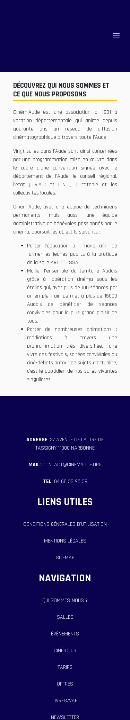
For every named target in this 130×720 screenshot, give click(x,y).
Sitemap (65, 557)
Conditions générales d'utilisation (65, 524)
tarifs (65, 667)
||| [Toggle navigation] (116, 36)
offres (65, 684)
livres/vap (65, 700)
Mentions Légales (65, 541)
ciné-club (65, 650)
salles (65, 617)
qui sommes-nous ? (65, 600)
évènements (65, 634)
